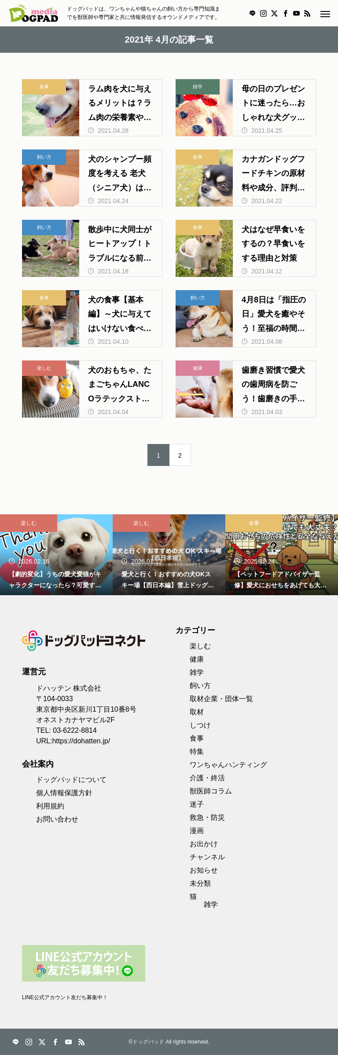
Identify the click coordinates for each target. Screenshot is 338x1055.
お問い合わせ (57, 819)
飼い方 (44, 157)
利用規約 (50, 806)
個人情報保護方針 (64, 793)
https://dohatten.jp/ (81, 741)
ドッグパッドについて (71, 779)
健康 (197, 368)
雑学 (197, 86)
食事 (44, 86)
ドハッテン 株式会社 (68, 688)
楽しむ (44, 368)
